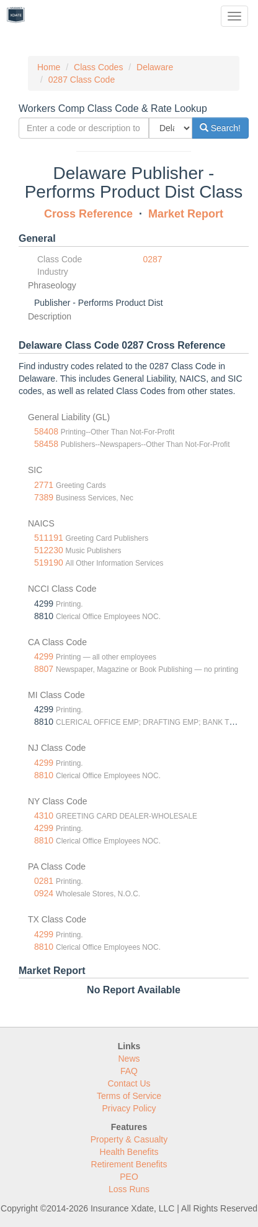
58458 (46, 444)
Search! (220, 128)
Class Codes (98, 67)
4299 (43, 656)
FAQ (129, 1071)
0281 (43, 881)
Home (48, 67)
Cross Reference (88, 214)
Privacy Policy (129, 1108)
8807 (43, 669)
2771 (43, 485)
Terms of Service (129, 1096)
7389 (43, 497)
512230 (48, 550)
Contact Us (128, 1083)
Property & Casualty (129, 1139)
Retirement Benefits (129, 1164)
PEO (129, 1177)
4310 (43, 815)
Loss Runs (129, 1189)
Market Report (185, 214)
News (129, 1059)
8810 (43, 775)
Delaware (154, 67)
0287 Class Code (81, 80)
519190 (48, 563)
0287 (152, 259)
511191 (48, 538)
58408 (46, 431)
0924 (43, 893)
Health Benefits (129, 1152)
